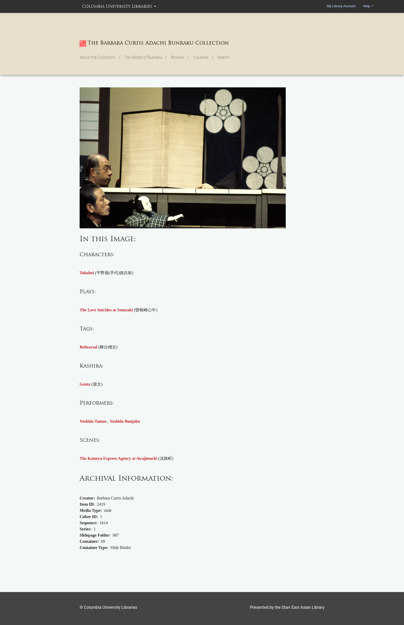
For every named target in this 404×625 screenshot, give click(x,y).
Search (223, 57)
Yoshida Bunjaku (125, 421)
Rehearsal (88, 347)
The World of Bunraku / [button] (145, 57)
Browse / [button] (180, 57)
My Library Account (341, 6)
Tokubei (87, 273)
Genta (85, 384)
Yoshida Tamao (93, 421)
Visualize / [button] (203, 57)
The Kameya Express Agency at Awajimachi (118, 458)
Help (367, 6)
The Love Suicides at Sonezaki (106, 310)
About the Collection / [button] (100, 57)
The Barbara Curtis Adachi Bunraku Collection (154, 43)
